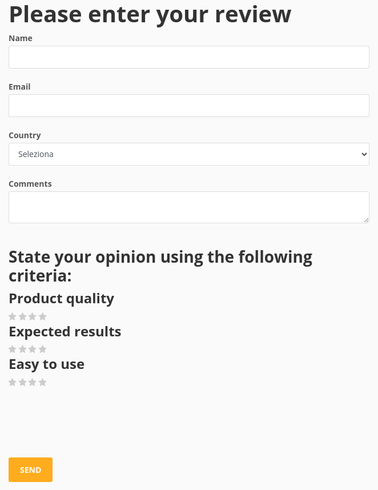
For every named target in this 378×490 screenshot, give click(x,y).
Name (21, 38)
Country (25, 135)
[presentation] (95, 423)
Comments (30, 183)
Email (20, 86)
